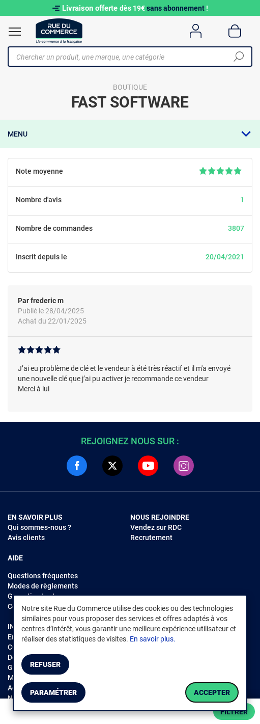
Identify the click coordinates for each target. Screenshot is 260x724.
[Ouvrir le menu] (14, 31)
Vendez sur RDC (156, 527)
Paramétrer (53, 692)
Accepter (212, 692)
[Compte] (195, 31)
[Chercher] (238, 56)
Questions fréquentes (43, 576)
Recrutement (151, 537)
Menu (17, 134)
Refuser (45, 664)
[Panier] (234, 31)
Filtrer (234, 712)
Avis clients (26, 537)
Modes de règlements (43, 586)
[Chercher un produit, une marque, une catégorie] (126, 56)
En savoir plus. (153, 639)
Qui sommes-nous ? (39, 527)
